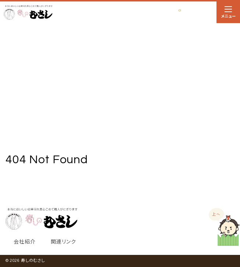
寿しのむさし (33, 261)
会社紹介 (24, 242)
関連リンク (63, 242)
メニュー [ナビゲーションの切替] (228, 13)
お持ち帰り (192, 12)
